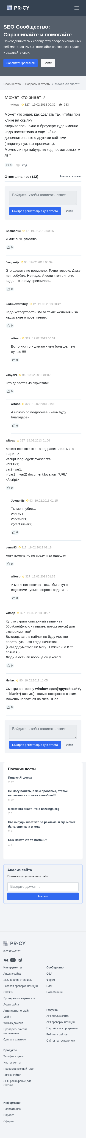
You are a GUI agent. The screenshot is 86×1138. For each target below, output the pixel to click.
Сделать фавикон (14, 1039)
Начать (43, 896)
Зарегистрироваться (20, 63)
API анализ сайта (58, 1016)
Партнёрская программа (62, 1028)
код (24, 165)
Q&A (49, 973)
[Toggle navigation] (76, 8)
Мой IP (7, 1016)
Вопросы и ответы (37, 84)
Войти (48, 63)
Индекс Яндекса (20, 777)
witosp (15, 104)
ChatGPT (9, 992)
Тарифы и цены (13, 1056)
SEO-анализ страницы (17, 979)
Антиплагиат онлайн (16, 1010)
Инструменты (12, 1062)
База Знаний (55, 992)
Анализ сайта (19, 870)
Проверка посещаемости (19, 998)
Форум (51, 979)
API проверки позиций (61, 1022)
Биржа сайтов (12, 1075)
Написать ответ (70, 176)
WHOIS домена (13, 1023)
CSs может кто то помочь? (27, 840)
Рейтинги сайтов (57, 1034)
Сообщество (12, 84)
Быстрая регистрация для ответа (35, 211)
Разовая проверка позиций (20, 986)
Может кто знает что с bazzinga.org (33, 809)
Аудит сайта (11, 1004)
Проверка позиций (18, 1068)
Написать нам (12, 1109)
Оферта (8, 1121)
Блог (50, 986)
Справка (8, 1115)
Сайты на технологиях (61, 1040)
